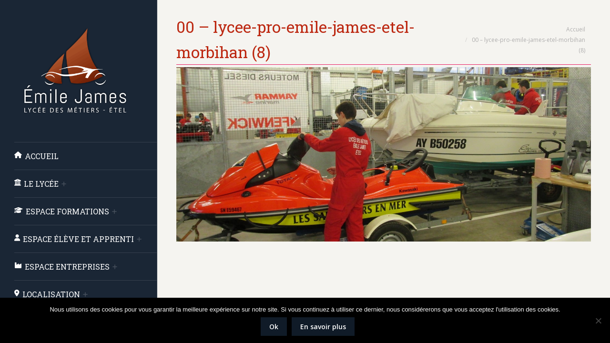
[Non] (598, 320)
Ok (273, 326)
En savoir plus (323, 326)
